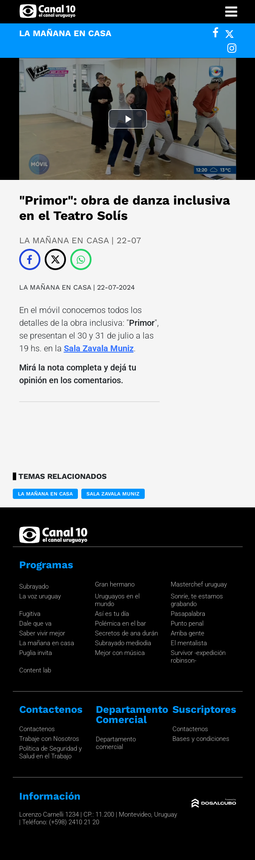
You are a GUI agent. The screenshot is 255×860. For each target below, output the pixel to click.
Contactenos (37, 729)
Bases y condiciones (200, 739)
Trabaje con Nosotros (49, 739)
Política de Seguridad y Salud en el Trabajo (50, 752)
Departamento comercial (116, 743)
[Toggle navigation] (231, 12)
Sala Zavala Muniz (99, 348)
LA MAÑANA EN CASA (55, 287)
